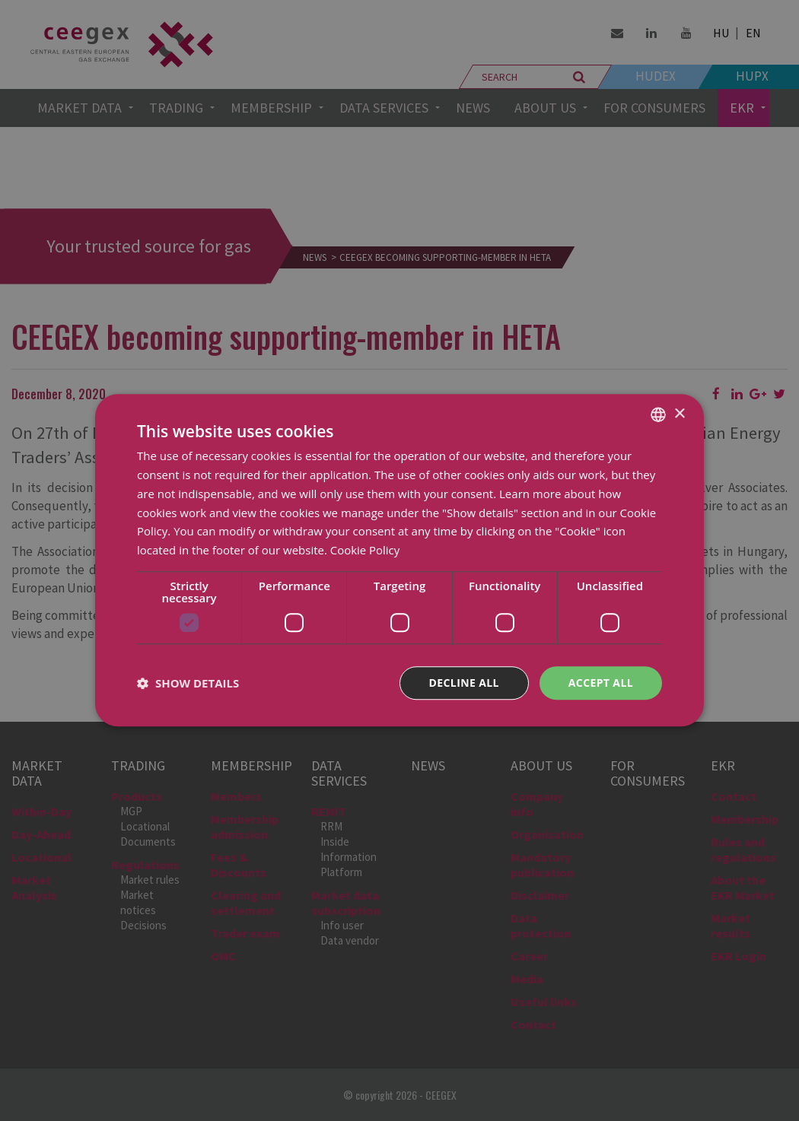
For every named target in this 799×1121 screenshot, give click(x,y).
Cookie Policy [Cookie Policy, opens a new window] (365, 549)
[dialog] (399, 560)
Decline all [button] (463, 682)
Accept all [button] (600, 682)
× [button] (679, 414)
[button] (188, 683)
